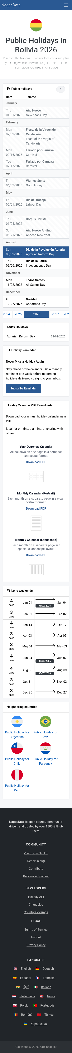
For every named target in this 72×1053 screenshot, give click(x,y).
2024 (6, 314)
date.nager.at (48, 1047)
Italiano (46, 987)
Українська (39, 1024)
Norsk (51, 996)
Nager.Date (11, 5)
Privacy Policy (36, 945)
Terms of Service (36, 930)
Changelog (36, 904)
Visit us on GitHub (36, 853)
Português (47, 1005)
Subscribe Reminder (23, 388)
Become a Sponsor (36, 876)
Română (26, 1015)
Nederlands (27, 996)
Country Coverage (36, 912)
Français (49, 978)
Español (25, 978)
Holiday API (36, 897)
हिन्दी (26, 987)
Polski (24, 1005)
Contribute (36, 868)
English (26, 968)
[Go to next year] (60, 89)
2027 (55, 314)
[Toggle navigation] (65, 5)
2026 (36, 314)
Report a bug (36, 861)
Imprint (36, 937)
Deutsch (48, 968)
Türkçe (49, 1015)
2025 (18, 314)
